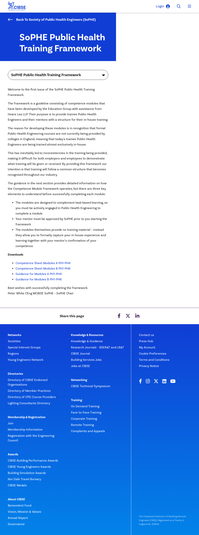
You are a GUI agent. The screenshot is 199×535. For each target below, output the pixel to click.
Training (76, 400)
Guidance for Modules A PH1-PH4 (39, 274)
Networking (79, 380)
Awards (13, 454)
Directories (15, 374)
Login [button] (163, 6)
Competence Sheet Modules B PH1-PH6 (43, 268)
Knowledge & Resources (87, 335)
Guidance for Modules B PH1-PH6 (39, 279)
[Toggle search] (179, 6)
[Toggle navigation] (189, 6)
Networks (14, 335)
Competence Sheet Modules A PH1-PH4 (43, 263)
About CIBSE (16, 499)
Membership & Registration (26, 417)
